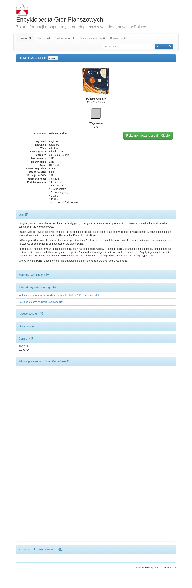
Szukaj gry (164, 46)
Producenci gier (65, 38)
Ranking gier (118, 38)
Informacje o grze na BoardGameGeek (41, 302)
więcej (53, 58)
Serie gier (43, 38)
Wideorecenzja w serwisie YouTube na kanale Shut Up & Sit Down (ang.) (59, 295)
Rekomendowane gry (92, 38)
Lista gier (25, 38)
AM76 (23, 346)
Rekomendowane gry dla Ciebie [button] (148, 135)
